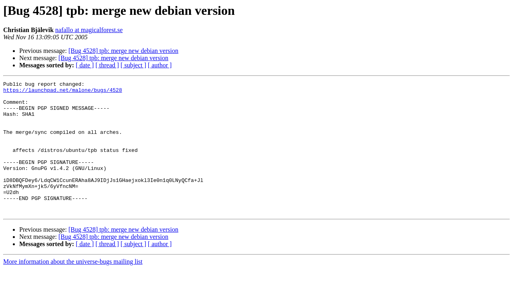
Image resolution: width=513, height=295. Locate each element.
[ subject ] (133, 65)
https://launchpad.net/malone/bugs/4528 (62, 92)
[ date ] (85, 65)
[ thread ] (107, 65)
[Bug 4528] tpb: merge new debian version (123, 50)
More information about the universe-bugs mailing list (73, 288)
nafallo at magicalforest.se (89, 29)
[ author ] (160, 65)
